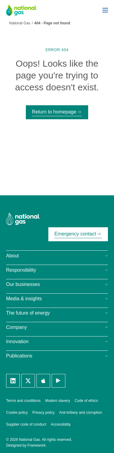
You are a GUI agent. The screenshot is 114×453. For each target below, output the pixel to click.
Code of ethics (86, 401)
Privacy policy (43, 412)
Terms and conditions (23, 401)
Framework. (37, 445)
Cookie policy (17, 412)
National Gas (19, 23)
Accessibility (61, 424)
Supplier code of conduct (26, 424)
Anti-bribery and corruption (80, 412)
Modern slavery (57, 401)
